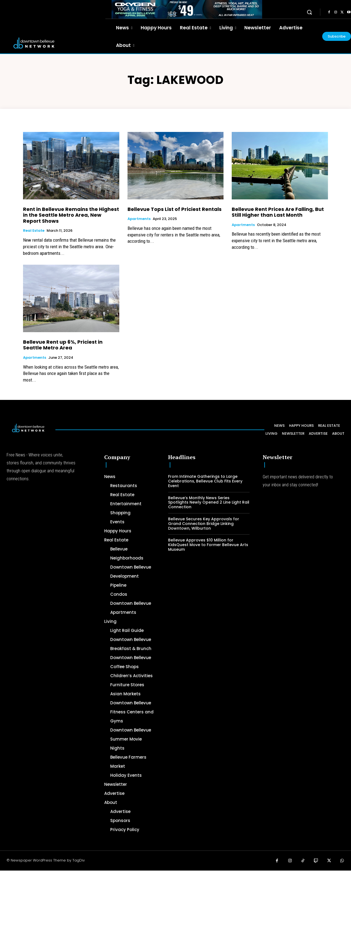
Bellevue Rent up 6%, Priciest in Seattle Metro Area (63, 344)
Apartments (139, 219)
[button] (309, 12)
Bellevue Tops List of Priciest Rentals (175, 209)
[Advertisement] (164, 909)
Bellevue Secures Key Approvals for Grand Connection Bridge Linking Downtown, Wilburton (203, 523)
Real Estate (33, 230)
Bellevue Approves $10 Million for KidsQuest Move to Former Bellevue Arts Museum (208, 544)
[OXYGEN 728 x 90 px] (187, 9)
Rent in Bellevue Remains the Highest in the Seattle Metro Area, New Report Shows (71, 215)
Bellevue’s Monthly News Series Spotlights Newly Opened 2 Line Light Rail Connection (208, 502)
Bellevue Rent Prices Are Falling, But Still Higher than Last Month (278, 212)
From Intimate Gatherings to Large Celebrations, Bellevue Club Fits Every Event (205, 481)
